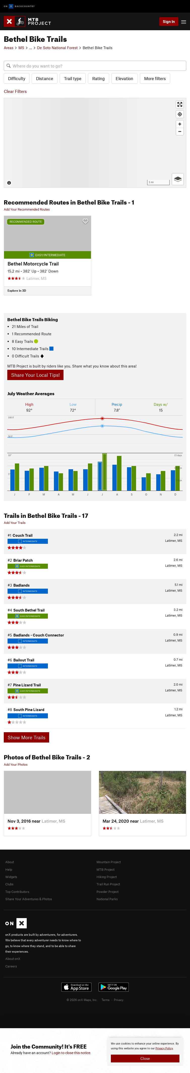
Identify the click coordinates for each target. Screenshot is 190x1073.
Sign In (169, 21)
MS (21, 47)
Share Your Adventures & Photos (28, 899)
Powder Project (107, 892)
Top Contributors (17, 892)
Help (8, 869)
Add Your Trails (14, 523)
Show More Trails (26, 737)
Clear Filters (15, 91)
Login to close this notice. (71, 1053)
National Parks (107, 899)
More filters (155, 78)
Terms (106, 999)
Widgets (11, 877)
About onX (12, 959)
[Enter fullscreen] (179, 104)
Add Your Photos (15, 764)
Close (145, 1058)
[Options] (177, 179)
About (9, 862)
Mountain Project (109, 862)
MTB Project (105, 869)
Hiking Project (107, 877)
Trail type (72, 78)
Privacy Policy (164, 1048)
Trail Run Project (108, 884)
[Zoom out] (179, 131)
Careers (11, 966)
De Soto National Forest (57, 47)
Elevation (124, 78)
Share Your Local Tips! (35, 375)
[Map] (95, 142)
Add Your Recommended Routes (27, 209)
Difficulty (16, 78)
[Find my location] (179, 114)
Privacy (118, 999)
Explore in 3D (17, 290)
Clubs (9, 884)
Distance (44, 78)
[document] (145, 1051)
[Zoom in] (179, 124)
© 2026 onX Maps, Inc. (82, 999)
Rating (98, 78)
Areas (8, 47)
